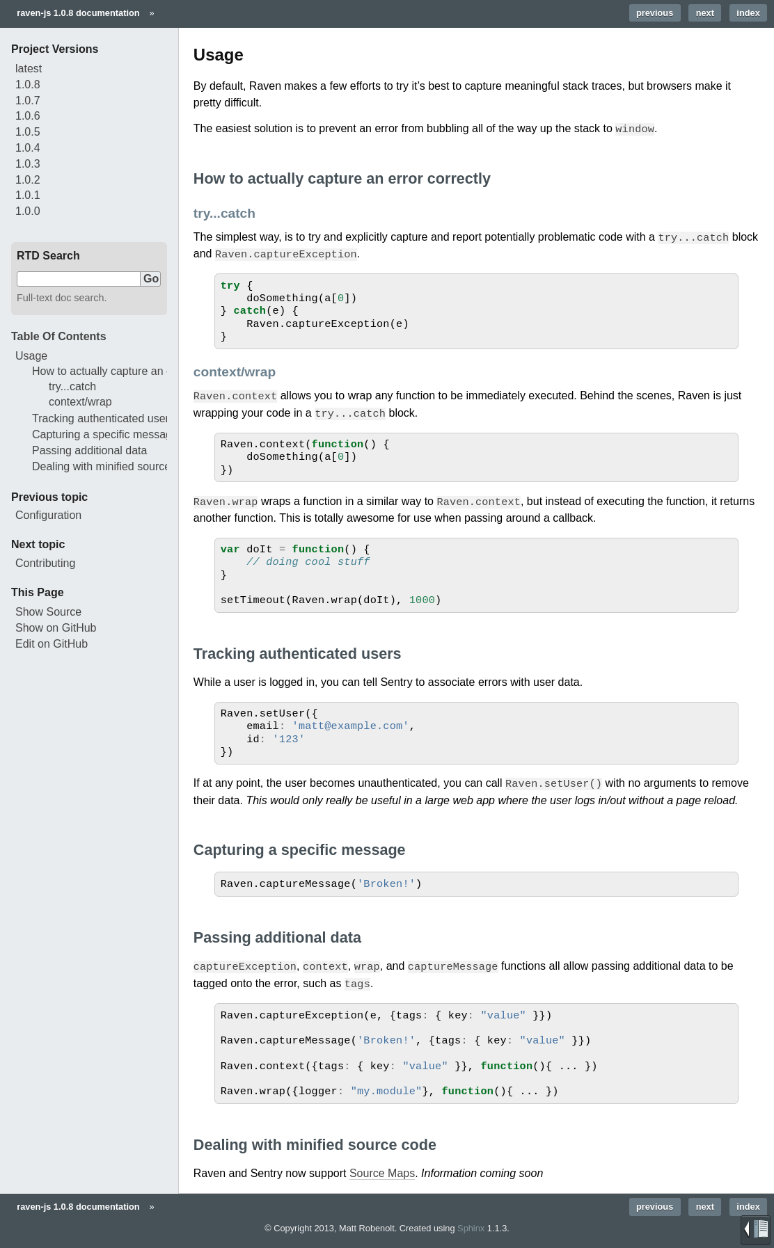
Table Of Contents (58, 336)
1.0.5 (27, 132)
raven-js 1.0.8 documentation (78, 13)
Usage (31, 356)
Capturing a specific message (105, 434)
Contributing (45, 563)
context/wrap (80, 402)
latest (28, 68)
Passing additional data (89, 450)
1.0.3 (27, 164)
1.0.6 (27, 116)
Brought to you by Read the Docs (756, 1230)
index (747, 13)
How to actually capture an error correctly (133, 371)
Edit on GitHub (51, 644)
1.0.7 (27, 100)
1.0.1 (27, 195)
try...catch (72, 386)
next (705, 13)
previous (654, 13)
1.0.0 (27, 211)
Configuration (48, 515)
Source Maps (382, 1168)
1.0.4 (27, 148)
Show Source (48, 612)
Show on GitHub (56, 628)
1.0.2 (27, 180)
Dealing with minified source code (115, 466)
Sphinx (470, 1223)
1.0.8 (27, 84)
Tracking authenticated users (103, 418)
